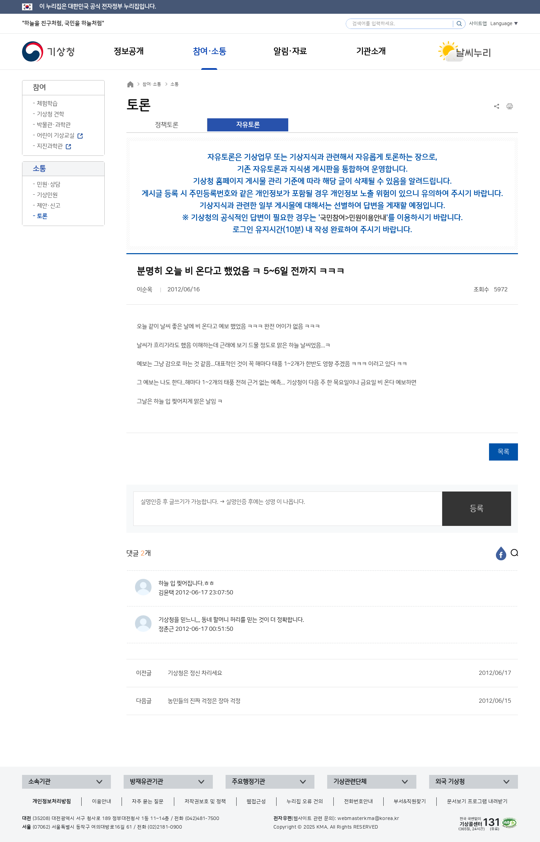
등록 (477, 508)
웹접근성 (256, 802)
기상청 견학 (50, 114)
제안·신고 (48, 206)
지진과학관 (50, 146)
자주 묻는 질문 (148, 802)
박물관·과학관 (54, 125)
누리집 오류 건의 (305, 802)
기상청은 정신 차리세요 (339, 673)
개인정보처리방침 (51, 802)
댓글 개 (138, 553)
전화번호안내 (358, 802)
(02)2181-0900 (165, 827)
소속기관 (39, 781)
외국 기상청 (450, 781)
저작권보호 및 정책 (205, 802)
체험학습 (47, 103)
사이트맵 (478, 23)
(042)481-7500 (202, 818)
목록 (503, 451)
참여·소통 (152, 84)
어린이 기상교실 (55, 135)
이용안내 (101, 802)
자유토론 (248, 125)
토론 (42, 216)
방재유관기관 (146, 781)
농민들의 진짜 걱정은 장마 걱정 (339, 701)
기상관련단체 (349, 781)
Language (501, 23)
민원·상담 (48, 184)
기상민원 (47, 195)
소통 (174, 84)
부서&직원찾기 (410, 802)
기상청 (48, 51)
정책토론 (166, 125)
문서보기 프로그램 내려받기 (477, 802)
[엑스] (513, 553)
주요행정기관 (248, 781)
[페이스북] (501, 553)
